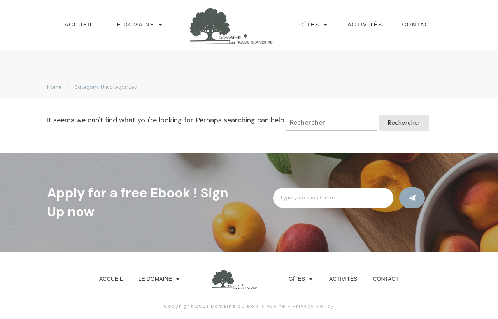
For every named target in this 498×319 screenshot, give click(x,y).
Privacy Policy (313, 306)
